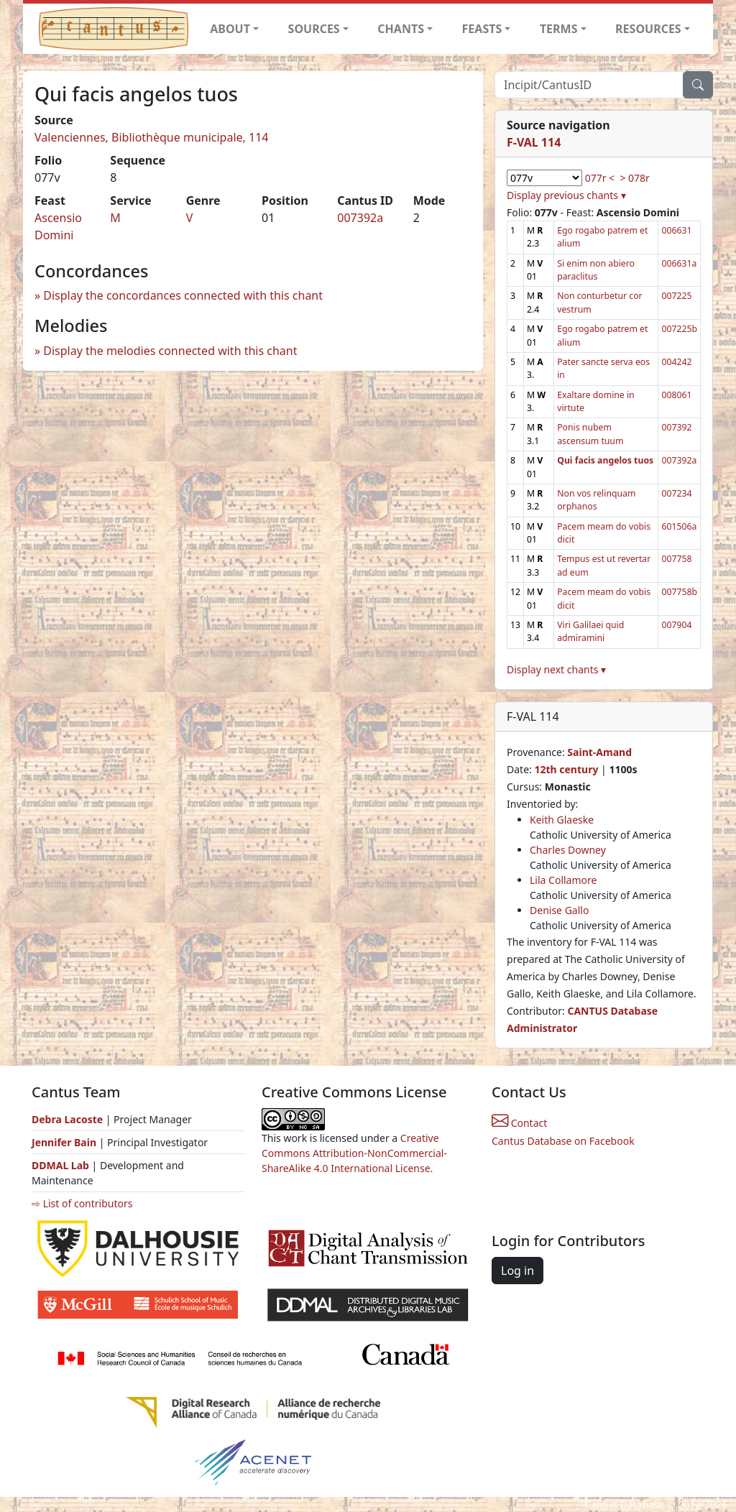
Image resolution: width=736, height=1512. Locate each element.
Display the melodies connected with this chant (170, 351)
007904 (676, 625)
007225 (676, 296)
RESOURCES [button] (648, 29)
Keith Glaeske (562, 819)
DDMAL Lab (60, 1165)
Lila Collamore (563, 880)
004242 (676, 362)
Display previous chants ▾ (566, 195)
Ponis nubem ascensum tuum (590, 433)
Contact (519, 1123)
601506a (678, 526)
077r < (600, 178)
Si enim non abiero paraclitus (596, 269)
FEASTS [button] (482, 29)
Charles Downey (568, 850)
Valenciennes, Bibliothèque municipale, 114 (151, 137)
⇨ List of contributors (82, 1203)
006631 (676, 230)
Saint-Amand (599, 752)
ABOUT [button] (230, 29)
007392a (360, 218)
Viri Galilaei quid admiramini (590, 631)
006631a (678, 263)
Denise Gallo (559, 910)
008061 (676, 395)
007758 (676, 559)
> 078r (634, 178)
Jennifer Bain (65, 1142)
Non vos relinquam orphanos (596, 499)
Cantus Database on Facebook (563, 1141)
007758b (679, 592)
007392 (676, 427)
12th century (566, 769)
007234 (676, 493)
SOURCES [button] (314, 29)
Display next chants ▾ (556, 669)
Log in (517, 1270)
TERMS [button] (559, 29)
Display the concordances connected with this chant (183, 295)
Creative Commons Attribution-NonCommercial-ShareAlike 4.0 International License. (354, 1153)
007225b (679, 329)
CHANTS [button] (400, 29)
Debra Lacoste (67, 1119)
